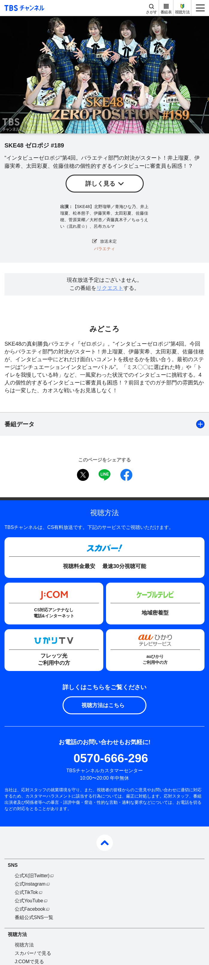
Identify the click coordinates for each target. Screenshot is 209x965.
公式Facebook (30, 909)
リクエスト (109, 288)
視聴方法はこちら (103, 705)
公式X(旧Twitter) (32, 875)
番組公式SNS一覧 (34, 917)
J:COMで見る (29, 961)
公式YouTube (29, 900)
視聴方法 (182, 12)
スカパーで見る (33, 953)
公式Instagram (30, 883)
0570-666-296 (110, 758)
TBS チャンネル (23, 8)
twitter (83, 475)
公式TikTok (26, 892)
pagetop (104, 843)
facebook (126, 475)
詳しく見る (100, 183)
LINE (104, 475)
